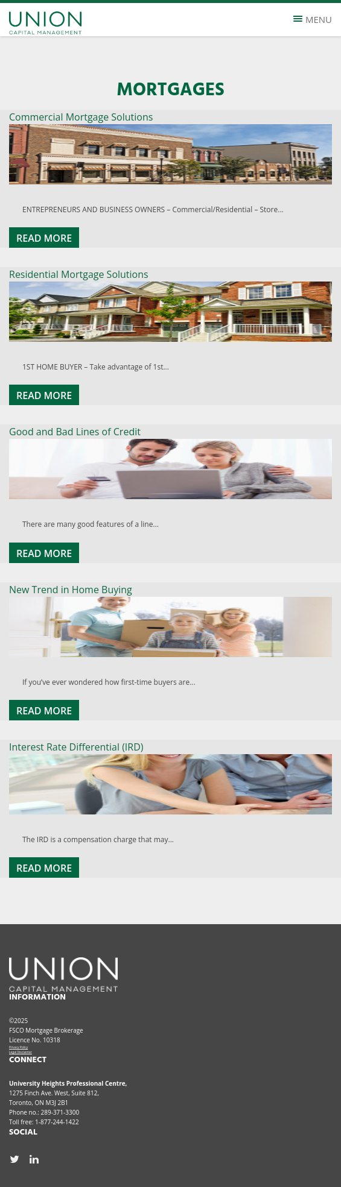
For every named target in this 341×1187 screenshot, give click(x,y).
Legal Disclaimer (20, 1052)
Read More (44, 238)
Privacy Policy (18, 1047)
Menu (312, 19)
